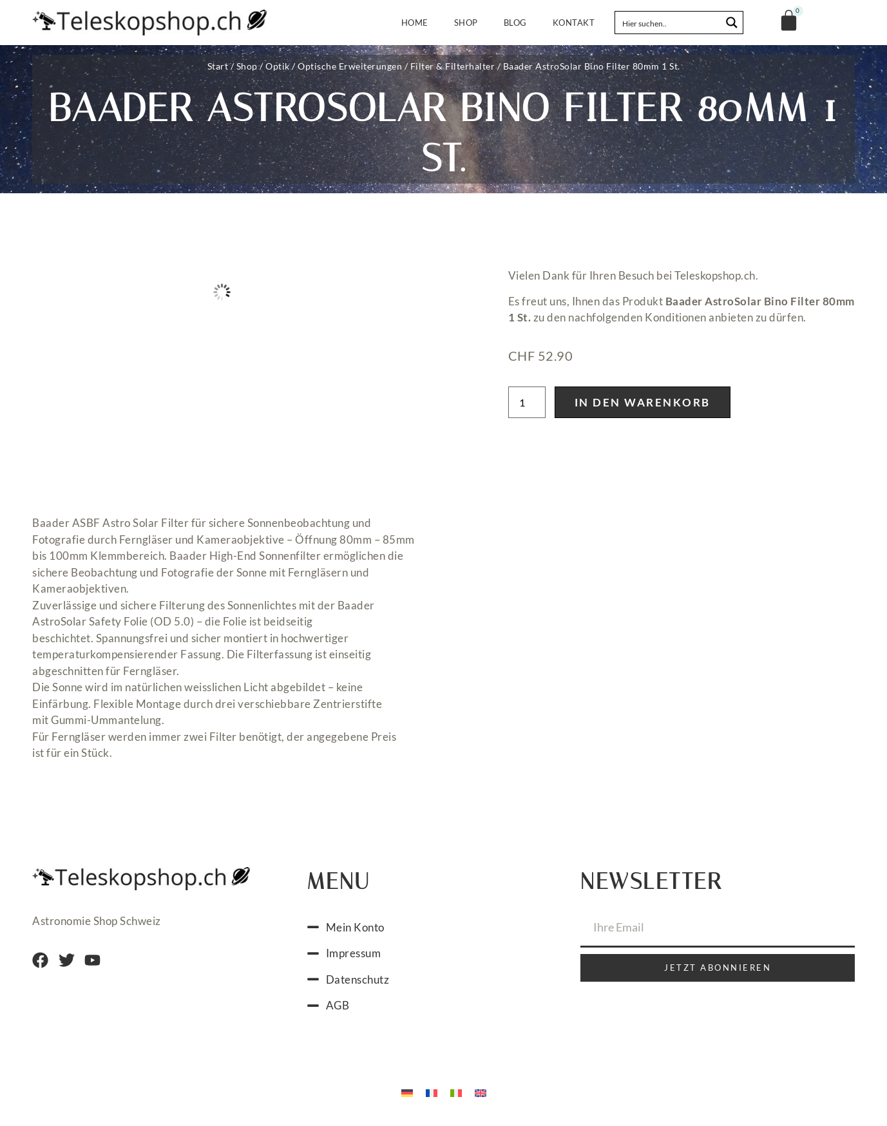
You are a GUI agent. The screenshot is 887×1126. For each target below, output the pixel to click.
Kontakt (574, 22)
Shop (466, 22)
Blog (515, 22)
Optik (277, 66)
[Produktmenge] (527, 402)
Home (414, 22)
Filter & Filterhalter (452, 66)
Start (218, 66)
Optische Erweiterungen (350, 66)
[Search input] (668, 22)
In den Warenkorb (643, 402)
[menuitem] (407, 1092)
